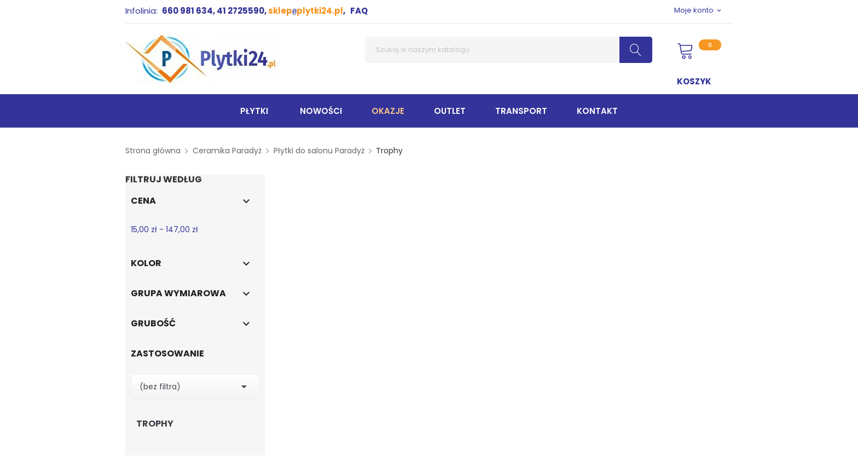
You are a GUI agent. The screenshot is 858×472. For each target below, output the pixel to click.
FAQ (359, 10)
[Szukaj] (508, 50)
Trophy (154, 423)
